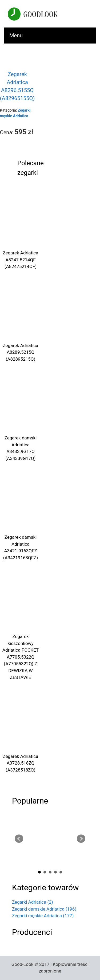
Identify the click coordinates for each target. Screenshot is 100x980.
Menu (16, 35)
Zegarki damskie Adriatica (44, 909)
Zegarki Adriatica (32, 902)
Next (81, 839)
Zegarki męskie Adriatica (43, 915)
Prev (19, 839)
